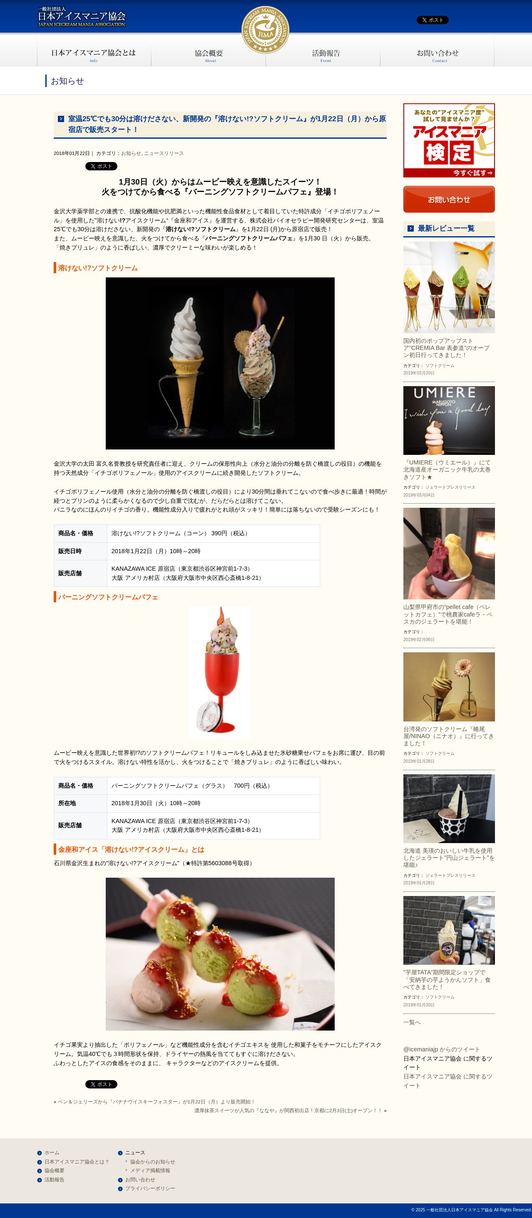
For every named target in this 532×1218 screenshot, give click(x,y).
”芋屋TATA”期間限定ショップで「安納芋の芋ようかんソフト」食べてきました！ (447, 979)
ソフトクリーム (440, 365)
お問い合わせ (437, 49)
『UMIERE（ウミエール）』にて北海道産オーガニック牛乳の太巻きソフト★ (447, 469)
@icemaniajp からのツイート (441, 1049)
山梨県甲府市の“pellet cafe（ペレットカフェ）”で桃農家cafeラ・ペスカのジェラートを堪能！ (447, 614)
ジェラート (435, 487)
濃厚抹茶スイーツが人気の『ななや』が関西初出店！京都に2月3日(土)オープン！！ (288, 1110)
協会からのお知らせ (152, 1161)
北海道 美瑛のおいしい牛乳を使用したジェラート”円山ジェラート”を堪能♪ (449, 858)
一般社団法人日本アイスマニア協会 (82, 16)
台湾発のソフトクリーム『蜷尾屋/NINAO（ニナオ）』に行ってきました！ (448, 736)
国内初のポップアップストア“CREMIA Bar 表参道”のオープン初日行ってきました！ (446, 348)
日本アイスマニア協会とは (94, 49)
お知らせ (131, 153)
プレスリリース (460, 487)
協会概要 (209, 49)
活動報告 (323, 49)
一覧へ (412, 1022)
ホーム (52, 1152)
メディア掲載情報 (150, 1170)
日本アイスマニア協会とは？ (77, 1161)
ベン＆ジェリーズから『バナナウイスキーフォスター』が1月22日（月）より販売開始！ (157, 1101)
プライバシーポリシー (150, 1188)
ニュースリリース (164, 153)
